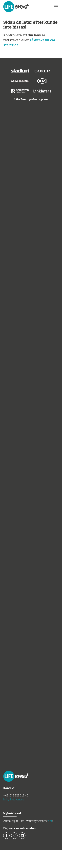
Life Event (16, 6)
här (50, 821)
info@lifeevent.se (13, 799)
